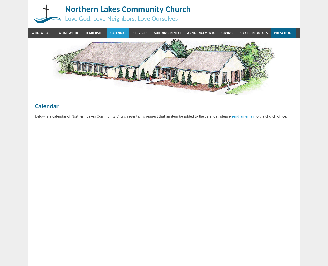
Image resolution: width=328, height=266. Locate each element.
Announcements (201, 33)
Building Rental (167, 33)
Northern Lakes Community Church (128, 9)
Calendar (118, 33)
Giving (227, 33)
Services (140, 33)
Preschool (283, 33)
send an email (242, 116)
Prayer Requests (253, 33)
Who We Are (42, 33)
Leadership (95, 33)
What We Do (69, 33)
